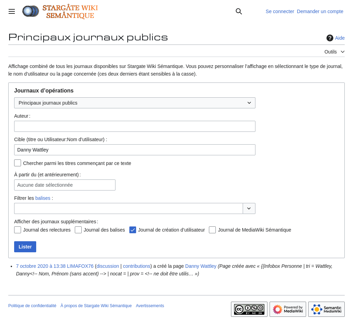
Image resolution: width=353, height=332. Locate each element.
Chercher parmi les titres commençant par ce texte (77, 163)
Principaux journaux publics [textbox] (48, 103)
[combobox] (134, 102)
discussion (108, 266)
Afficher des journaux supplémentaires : (56, 221)
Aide (335, 38)
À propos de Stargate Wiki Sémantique (96, 305)
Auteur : (22, 116)
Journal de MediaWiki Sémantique (254, 230)
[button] (249, 208)
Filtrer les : (33, 198)
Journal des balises (104, 230)
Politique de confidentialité (32, 305)
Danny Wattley (200, 266)
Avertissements (150, 305)
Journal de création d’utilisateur (171, 230)
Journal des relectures (47, 230)
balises (42, 198)
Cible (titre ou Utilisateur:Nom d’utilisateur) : (60, 139)
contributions (136, 266)
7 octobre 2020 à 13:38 (40, 266)
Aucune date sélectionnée (45, 185)
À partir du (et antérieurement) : (47, 174)
